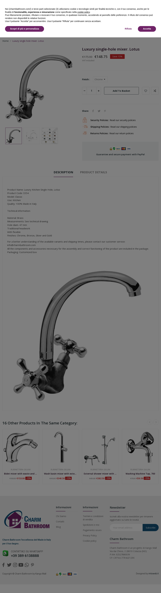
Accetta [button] (147, 28)
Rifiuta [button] (128, 28)
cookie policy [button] (83, 12)
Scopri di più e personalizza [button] (24, 28)
